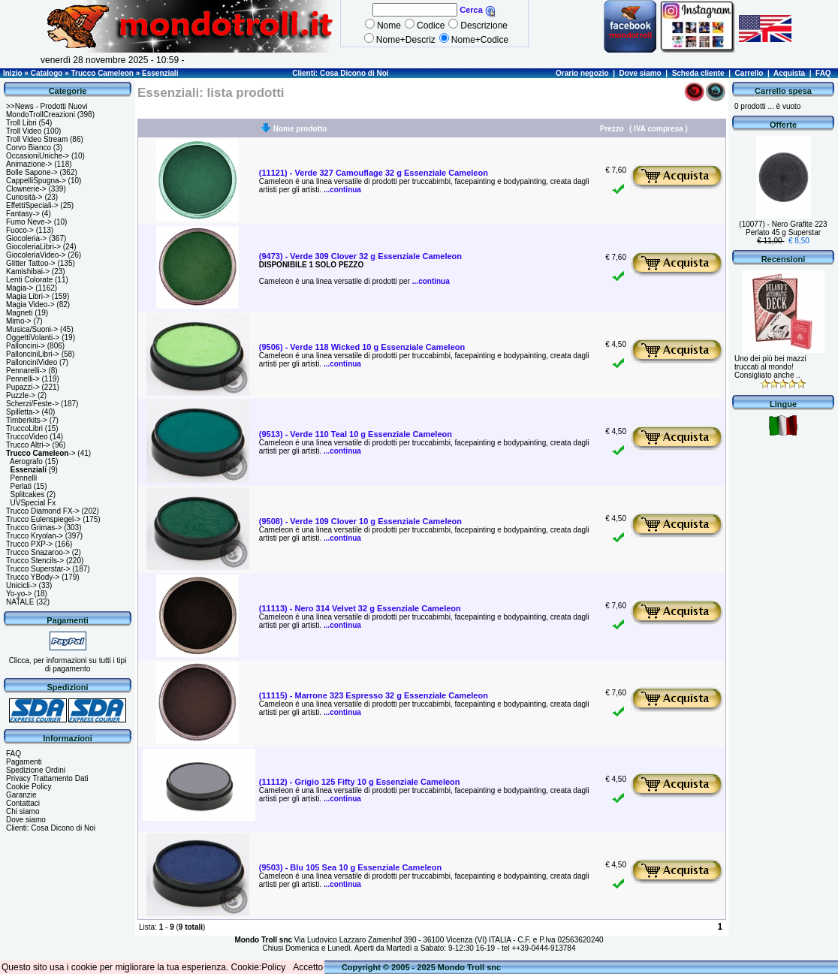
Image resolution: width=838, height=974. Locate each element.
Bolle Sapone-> (32, 172)
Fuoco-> (20, 230)
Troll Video (23, 131)
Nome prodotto (300, 129)
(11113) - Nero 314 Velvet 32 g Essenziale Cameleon (360, 608)
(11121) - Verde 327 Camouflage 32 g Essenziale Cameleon (373, 172)
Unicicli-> (21, 585)
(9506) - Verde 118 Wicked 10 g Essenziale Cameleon (362, 346)
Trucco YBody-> (32, 577)
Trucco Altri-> (28, 445)
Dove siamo (640, 73)
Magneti (19, 313)
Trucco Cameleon (102, 73)
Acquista (789, 73)
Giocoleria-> (26, 238)
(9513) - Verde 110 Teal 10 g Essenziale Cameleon (355, 434)
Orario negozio (582, 73)
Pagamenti (24, 762)
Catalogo (47, 73)
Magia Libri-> (28, 296)
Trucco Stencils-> (35, 560)
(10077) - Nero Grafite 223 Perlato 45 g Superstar (783, 228)
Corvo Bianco (28, 147)
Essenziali (160, 73)
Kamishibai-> (28, 271)
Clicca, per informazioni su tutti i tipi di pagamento (68, 664)
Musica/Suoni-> (32, 329)
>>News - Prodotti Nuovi (46, 106)
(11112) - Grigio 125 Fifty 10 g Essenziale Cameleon (359, 781)
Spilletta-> (23, 412)
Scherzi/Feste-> (32, 404)
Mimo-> (19, 321)
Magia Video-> (30, 304)
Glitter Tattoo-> (31, 263)
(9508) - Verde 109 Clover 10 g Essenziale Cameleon (360, 521)
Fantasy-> (23, 214)
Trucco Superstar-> (38, 569)
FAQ (823, 73)
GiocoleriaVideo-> (36, 255)
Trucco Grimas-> (34, 527)
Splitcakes (28, 494)
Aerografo (26, 461)
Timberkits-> (26, 420)
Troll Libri (21, 123)
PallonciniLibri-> (32, 354)
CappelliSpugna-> (36, 180)
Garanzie (21, 795)
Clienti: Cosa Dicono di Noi (340, 73)
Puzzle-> (20, 395)
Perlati (21, 486)
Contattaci (23, 803)
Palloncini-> (25, 346)
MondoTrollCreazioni (40, 114)
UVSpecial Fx (33, 503)
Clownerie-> (26, 189)
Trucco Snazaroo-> (38, 552)
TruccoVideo (27, 437)
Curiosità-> (24, 197)
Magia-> (19, 288)
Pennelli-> (23, 379)
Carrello (749, 73)
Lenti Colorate (29, 280)
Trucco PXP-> (29, 544)
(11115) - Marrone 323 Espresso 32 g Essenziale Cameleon (373, 695)
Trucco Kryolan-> (34, 536)
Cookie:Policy (258, 967)
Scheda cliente (698, 73)
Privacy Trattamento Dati (47, 778)
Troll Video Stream (37, 139)
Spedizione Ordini (35, 770)
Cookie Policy (29, 787)
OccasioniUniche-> (37, 156)
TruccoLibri (24, 428)
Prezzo (612, 129)
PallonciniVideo (31, 362)
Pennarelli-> (26, 370)
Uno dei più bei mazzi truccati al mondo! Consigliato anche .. (770, 366)
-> (41, 453)
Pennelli (24, 478)
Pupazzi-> (23, 387)
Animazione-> (29, 164)
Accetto (308, 967)
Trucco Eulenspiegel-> (43, 519)
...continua (341, 189)
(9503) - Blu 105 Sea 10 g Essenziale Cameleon (350, 867)
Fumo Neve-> (29, 222)
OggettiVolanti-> (32, 337)
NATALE (20, 602)
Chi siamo (22, 811)
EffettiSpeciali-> (32, 205)
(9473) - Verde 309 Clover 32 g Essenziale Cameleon (360, 256)
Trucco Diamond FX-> (43, 511)
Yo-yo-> (19, 594)
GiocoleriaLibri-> (33, 247)
